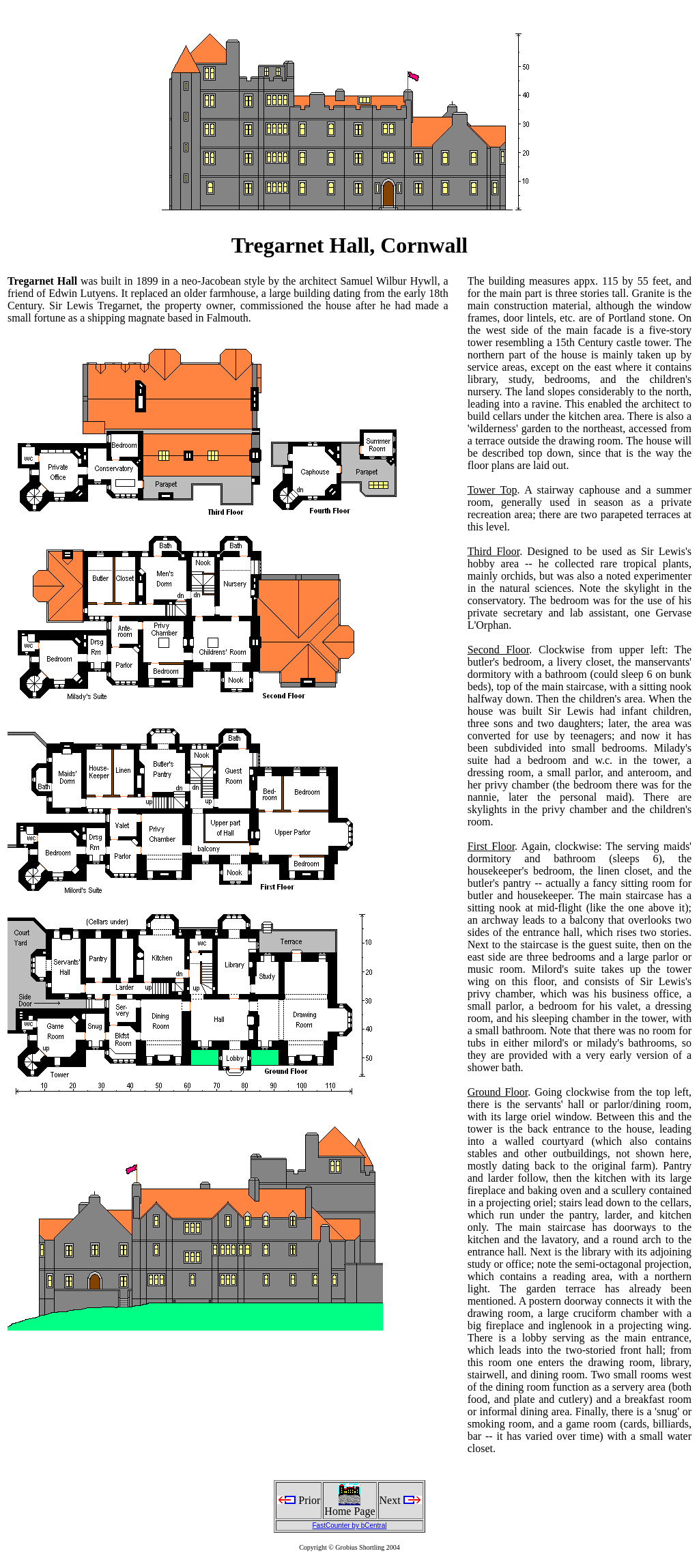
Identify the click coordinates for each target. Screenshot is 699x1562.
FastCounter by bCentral (350, 1525)
